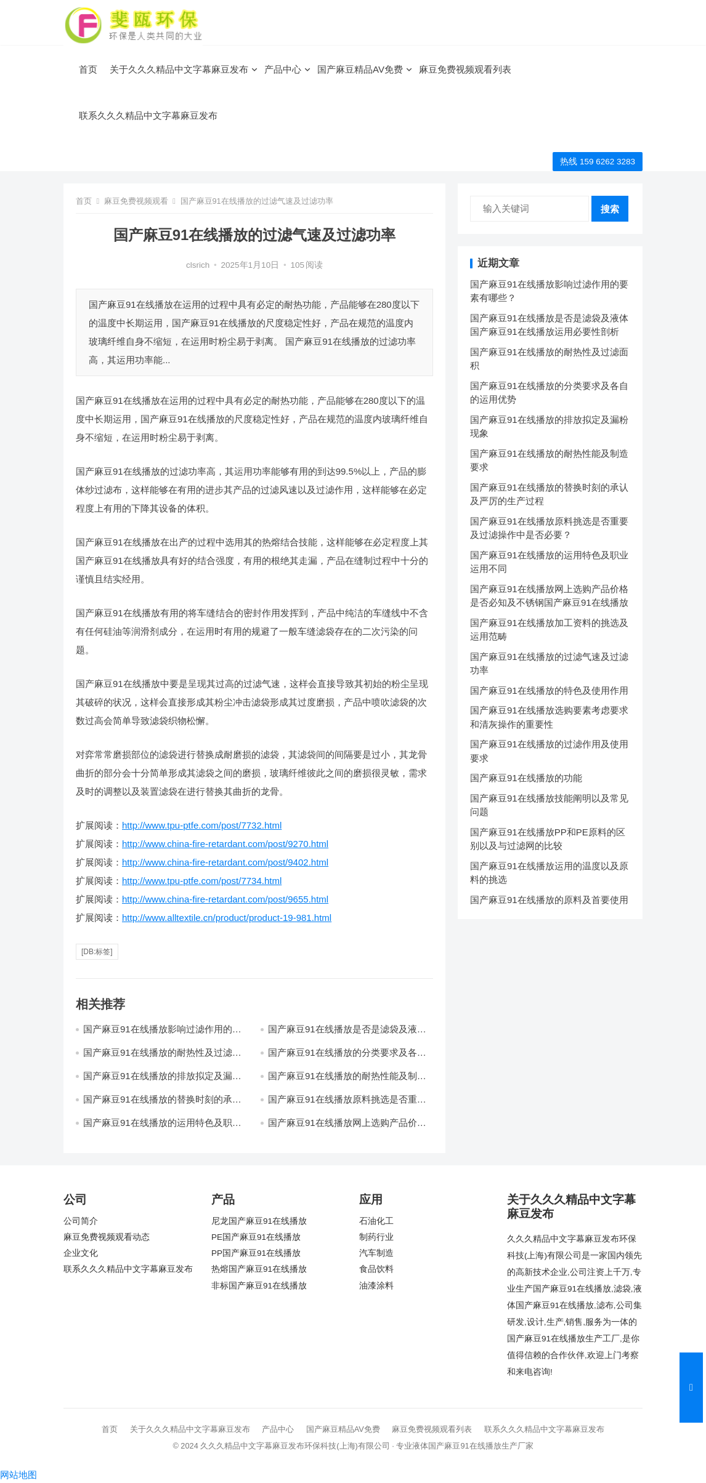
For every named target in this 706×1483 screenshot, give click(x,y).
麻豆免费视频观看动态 (106, 1237)
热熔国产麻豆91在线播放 (259, 1269)
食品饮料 (376, 1269)
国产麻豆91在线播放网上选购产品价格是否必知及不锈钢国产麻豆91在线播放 (347, 1128)
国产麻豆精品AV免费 (360, 69)
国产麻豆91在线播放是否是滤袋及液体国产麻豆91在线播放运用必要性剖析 (347, 1034)
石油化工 (376, 1221)
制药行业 (376, 1237)
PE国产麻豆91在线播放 (256, 1237)
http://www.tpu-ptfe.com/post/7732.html (202, 825)
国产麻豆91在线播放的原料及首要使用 (549, 899)
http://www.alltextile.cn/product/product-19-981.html (226, 917)
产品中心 (282, 69)
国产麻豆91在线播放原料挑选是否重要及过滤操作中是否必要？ (347, 1104)
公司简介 (80, 1221)
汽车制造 (376, 1253)
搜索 (610, 209)
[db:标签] (97, 951)
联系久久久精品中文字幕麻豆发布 (148, 115)
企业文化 (80, 1253)
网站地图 (18, 1474)
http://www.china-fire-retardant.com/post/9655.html (225, 899)
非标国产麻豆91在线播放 (259, 1285)
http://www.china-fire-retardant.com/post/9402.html (225, 862)
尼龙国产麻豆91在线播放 (259, 1221)
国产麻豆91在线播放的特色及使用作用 (549, 690)
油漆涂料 (376, 1285)
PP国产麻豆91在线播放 (256, 1253)
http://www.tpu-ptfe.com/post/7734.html (202, 880)
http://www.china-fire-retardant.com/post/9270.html (225, 843)
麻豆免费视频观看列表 (465, 69)
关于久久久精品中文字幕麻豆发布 (179, 69)
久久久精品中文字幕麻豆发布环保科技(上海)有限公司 (295, 1445)
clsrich (197, 265)
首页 (88, 69)
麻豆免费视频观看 (136, 201)
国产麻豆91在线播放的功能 (526, 778)
